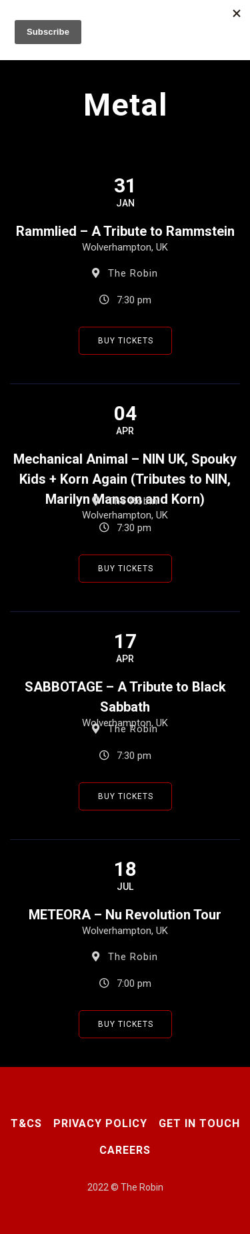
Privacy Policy (100, 1123)
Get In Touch (199, 1123)
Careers (125, 1150)
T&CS (26, 1123)
